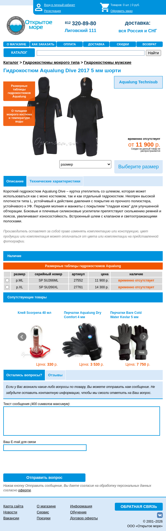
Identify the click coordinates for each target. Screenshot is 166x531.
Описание (15, 181)
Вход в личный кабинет (59, 5)
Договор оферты (84, 518)
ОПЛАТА (69, 44)
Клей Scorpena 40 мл (34, 313)
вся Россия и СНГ (138, 30)
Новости (10, 512)
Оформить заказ (121, 10)
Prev (22, 337)
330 (47, 364)
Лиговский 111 (80, 30)
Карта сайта (13, 506)
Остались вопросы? (24, 375)
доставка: (137, 23)
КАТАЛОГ (19, 52)
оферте (24, 490)
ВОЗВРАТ (149, 44)
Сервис (43, 512)
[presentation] (44, 462)
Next (144, 337)
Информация (81, 506)
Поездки (43, 518)
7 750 (137, 364)
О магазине (46, 506)
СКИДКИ (123, 44)
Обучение (78, 512)
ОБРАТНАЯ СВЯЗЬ (139, 506)
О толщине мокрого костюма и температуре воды (19, 116)
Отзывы (55, 375)
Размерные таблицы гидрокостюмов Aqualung (19, 91)
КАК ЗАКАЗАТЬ (43, 44)
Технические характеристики (55, 181)
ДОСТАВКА (96, 44)
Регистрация (52, 10)
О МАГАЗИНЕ (16, 44)
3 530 (91, 364)
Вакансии (11, 518)
